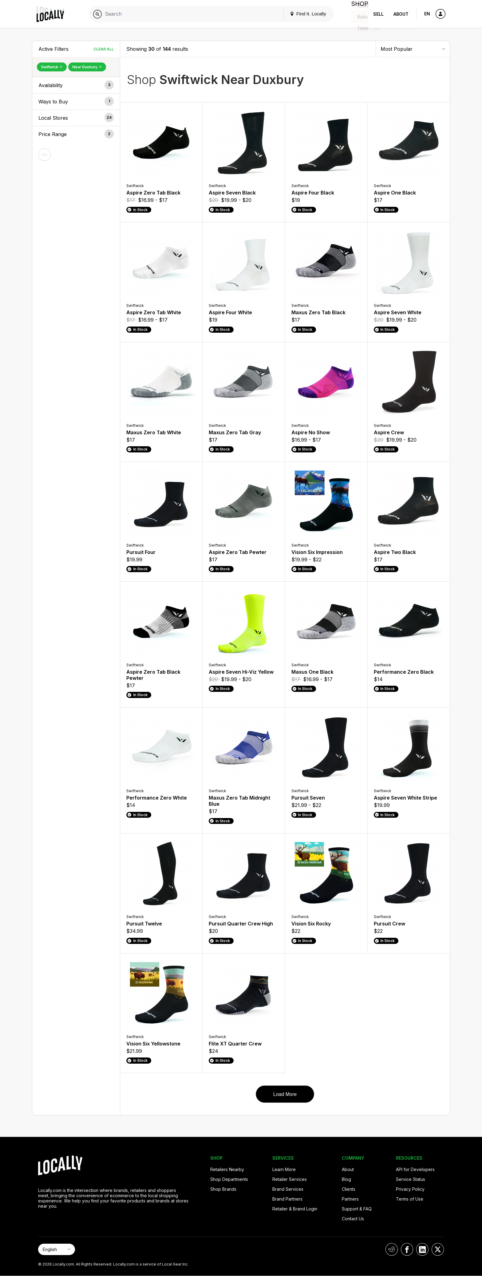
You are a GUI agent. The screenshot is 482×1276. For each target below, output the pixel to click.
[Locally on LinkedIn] (422, 1249)
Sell (378, 14)
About (401, 14)
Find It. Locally (303, 13)
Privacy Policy (410, 1189)
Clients (348, 1189)
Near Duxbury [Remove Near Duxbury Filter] (87, 67)
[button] (76, 85)
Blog (346, 1179)
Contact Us (353, 1218)
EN (427, 13)
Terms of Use (409, 1199)
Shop (357, 14)
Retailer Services (289, 1179)
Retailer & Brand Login (294, 1208)
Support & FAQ (357, 1208)
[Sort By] (413, 48)
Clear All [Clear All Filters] (103, 49)
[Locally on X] (438, 1249)
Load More (285, 1094)
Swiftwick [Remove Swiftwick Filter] (52, 67)
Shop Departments (229, 1179)
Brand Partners (287, 1199)
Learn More (284, 1169)
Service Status (410, 1179)
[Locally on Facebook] (407, 1249)
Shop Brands (223, 1189)
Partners (350, 1199)
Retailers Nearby (227, 1169)
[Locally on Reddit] (391, 1249)
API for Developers (415, 1169)
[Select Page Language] (56, 1249)
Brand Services (287, 1189)
